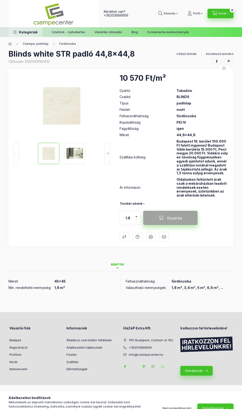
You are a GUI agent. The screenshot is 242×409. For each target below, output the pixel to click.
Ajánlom (164, 237)
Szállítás (72, 362)
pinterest (143, 366)
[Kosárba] (170, 218)
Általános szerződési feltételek (89, 340)
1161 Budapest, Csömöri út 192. (151, 340)
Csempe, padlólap (35, 43)
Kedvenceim (18, 369)
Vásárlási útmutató (108, 32)
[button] (25, 32)
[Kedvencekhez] (224, 68)
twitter (134, 366)
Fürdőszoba (67, 43)
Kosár (13, 362)
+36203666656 (116, 15)
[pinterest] (228, 61)
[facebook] (216, 61)
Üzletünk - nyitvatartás (68, 32)
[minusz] (136, 221)
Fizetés (71, 354)
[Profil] (195, 13)
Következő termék (219, 54)
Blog (134, 32)
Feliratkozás (194, 371)
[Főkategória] (10, 44)
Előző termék (188, 54)
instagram (153, 366)
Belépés (15, 340)
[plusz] (136, 214)
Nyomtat (151, 237)
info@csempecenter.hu (146, 354)
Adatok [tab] (117, 264)
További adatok (131, 203)
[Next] (107, 153)
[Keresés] (168, 13)
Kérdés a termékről (137, 237)
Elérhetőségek (76, 369)
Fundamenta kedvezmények (168, 32)
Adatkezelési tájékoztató (84, 347)
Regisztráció (18, 347)
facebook (125, 366)
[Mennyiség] (127, 218)
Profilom (15, 354)
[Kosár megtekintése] (220, 13)
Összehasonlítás (124, 237)
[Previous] (16, 153)
